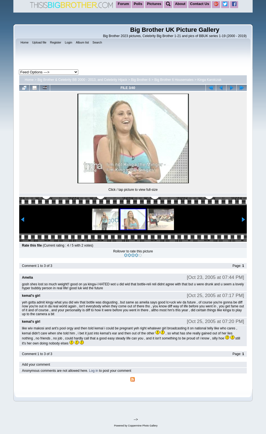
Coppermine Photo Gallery (142, 425)
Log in (93, 371)
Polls (138, 4)
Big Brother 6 (140, 80)
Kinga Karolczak (209, 80)
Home (29, 80)
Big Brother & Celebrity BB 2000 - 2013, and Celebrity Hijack (82, 80)
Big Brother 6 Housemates (174, 80)
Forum (123, 4)
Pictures (154, 4)
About (180, 4)
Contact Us (199, 4)
